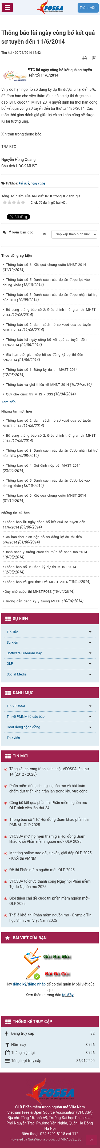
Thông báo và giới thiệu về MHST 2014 (37, 385)
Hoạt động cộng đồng (23, 727)
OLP (10, 664)
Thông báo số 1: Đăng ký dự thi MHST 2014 (41, 370)
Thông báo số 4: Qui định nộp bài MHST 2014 (43, 465)
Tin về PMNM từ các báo (26, 717)
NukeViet (34, 1139)
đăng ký (19, 984)
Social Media (16, 674)
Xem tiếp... (9, 402)
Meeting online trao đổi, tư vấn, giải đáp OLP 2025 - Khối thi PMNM (50, 855)
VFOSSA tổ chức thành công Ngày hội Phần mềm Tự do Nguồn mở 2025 (50, 884)
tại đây (68, 995)
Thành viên (88, 8)
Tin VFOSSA (16, 706)
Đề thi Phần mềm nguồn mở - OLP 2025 (42, 870)
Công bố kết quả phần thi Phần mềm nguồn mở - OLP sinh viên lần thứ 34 (49, 805)
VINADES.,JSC (71, 1139)
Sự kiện (12, 642)
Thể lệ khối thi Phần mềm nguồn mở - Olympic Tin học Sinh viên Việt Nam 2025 (50, 918)
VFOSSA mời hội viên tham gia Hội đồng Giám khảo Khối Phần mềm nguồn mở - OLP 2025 (47, 839)
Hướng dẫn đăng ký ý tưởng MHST (33, 601)
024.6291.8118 (52, 1134)
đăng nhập (37, 984)
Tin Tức (12, 632)
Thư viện (13, 738)
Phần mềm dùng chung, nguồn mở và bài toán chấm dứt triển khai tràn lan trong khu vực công (48, 788)
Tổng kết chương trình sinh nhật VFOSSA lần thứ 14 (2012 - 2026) (49, 771)
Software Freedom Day (24, 653)
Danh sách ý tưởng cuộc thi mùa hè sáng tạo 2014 (46, 552)
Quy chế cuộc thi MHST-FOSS (29, 394)
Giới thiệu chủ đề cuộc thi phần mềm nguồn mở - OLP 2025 (49, 901)
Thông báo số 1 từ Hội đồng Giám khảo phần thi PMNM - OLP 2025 (49, 822)
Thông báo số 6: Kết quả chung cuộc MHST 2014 (46, 265)
